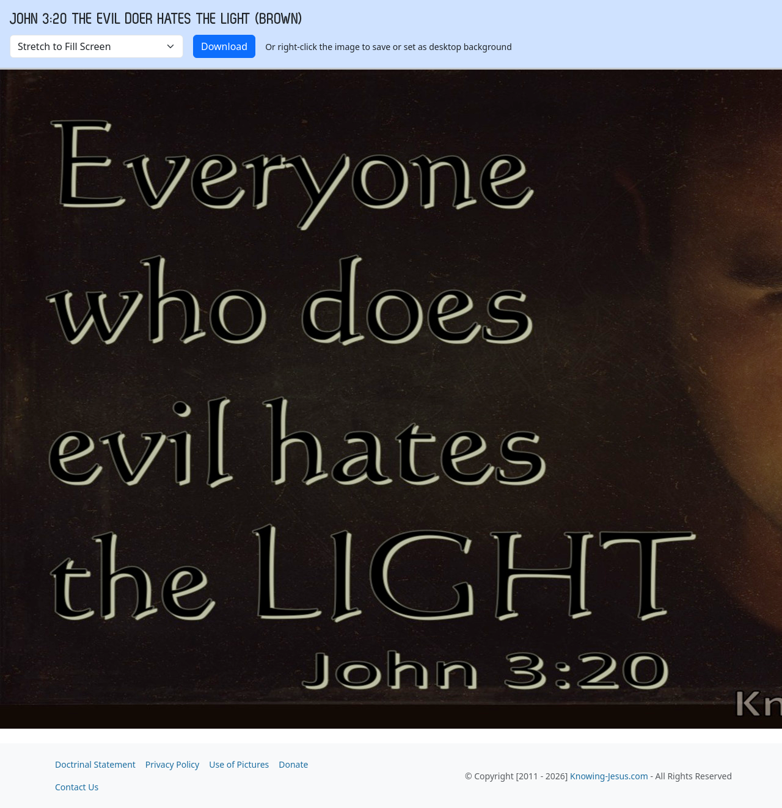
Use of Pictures (239, 764)
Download (224, 46)
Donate (293, 764)
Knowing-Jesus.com (609, 776)
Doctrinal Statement (95, 764)
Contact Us (76, 787)
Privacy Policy (172, 764)
